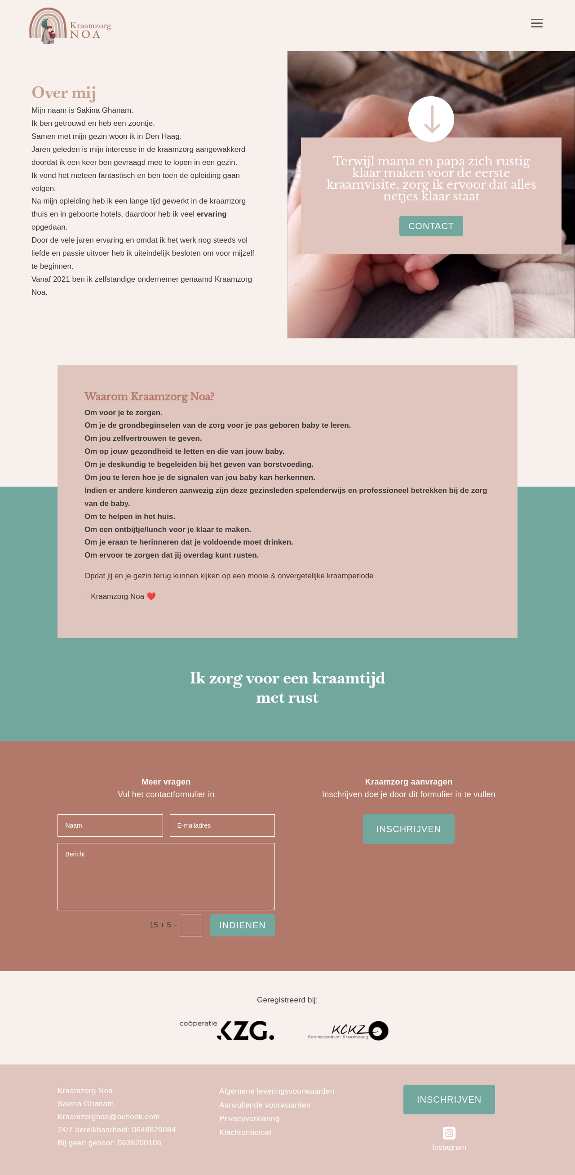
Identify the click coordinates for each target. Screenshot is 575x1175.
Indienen (242, 925)
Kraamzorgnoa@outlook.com (109, 1117)
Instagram (449, 1147)
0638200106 (140, 1143)
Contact (431, 226)
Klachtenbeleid (245, 1132)
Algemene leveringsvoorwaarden (276, 1091)
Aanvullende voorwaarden (264, 1105)
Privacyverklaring (249, 1118)
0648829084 (154, 1130)
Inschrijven (408, 829)
